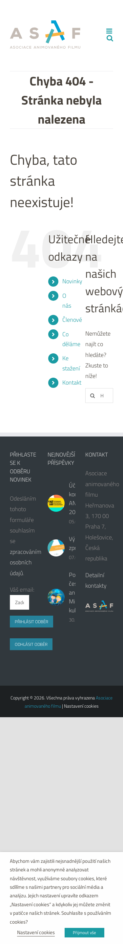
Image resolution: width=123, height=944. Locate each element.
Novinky (72, 281)
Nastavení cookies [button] (36, 932)
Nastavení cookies (81, 705)
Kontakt (71, 382)
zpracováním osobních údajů (25, 562)
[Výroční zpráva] (56, 547)
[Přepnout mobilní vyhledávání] (110, 38)
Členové (72, 319)
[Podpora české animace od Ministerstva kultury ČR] (56, 597)
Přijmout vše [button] (84, 932)
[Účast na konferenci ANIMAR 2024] (56, 503)
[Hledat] (92, 395)
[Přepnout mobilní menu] (109, 31)
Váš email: (22, 589)
